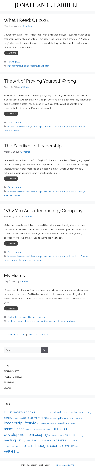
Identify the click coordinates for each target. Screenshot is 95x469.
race (55, 321)
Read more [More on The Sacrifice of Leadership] (11, 179)
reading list (43, 65)
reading (33, 65)
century (11, 321)
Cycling (23, 317)
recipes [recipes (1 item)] (24, 441)
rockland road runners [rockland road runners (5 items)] (39, 440)
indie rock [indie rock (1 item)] (78, 418)
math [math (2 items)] (73, 424)
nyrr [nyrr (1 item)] (50, 429)
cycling (19, 321)
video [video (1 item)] (18, 452)
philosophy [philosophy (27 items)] (38, 434)
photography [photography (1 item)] (52, 435)
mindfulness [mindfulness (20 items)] (14, 429)
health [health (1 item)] (72, 418)
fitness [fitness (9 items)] (45, 417)
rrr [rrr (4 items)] (54, 440)
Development (14, 122)
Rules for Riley (13, 376)
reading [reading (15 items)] (77, 435)
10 (30, 334)
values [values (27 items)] (9, 451)
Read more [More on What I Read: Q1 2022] (11, 53)
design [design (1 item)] (20, 418)
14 (37, 334)
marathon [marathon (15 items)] (62, 423)
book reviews (14, 65)
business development (18, 126)
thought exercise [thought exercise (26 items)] (49, 445)
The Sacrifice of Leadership (33, 145)
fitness (27, 321)
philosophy (72, 126)
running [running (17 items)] (62, 440)
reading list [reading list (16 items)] (12, 440)
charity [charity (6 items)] (8, 417)
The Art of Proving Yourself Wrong (40, 81)
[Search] (44, 350)
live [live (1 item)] (38, 424)
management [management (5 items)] (47, 423)
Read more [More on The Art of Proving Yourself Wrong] (11, 114)
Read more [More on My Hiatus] (11, 308)
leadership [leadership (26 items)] (13, 423)
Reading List (13, 61)
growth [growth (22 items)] (64, 417)
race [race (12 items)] (68, 435)
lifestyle (48, 321)
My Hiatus (14, 275)
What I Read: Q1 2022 (26, 20)
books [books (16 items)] (30, 412)
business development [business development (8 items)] (70, 412)
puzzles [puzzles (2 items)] (61, 435)
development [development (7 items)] (31, 417)
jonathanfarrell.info (65, 465)
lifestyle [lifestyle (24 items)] (29, 423)
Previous (9, 334)
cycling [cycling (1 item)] (15, 418)
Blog (7, 388)
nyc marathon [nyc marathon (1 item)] (44, 429)
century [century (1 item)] (88, 413)
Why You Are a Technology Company (43, 210)
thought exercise (27, 260)
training (61, 321)
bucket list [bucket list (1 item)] (51, 413)
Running (32, 317)
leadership (36, 126)
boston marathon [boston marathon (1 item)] (41, 413)
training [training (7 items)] (70, 446)
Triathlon (41, 317)
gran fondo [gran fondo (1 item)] (53, 418)
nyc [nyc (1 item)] (37, 429)
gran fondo (37, 321)
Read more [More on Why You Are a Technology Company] (11, 243)
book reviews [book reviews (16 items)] (14, 412)
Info (6, 365)
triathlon (71, 321)
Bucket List (13, 317)
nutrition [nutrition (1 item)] (33, 429)
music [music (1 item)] (27, 429)
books (25, 65)
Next (44, 334)
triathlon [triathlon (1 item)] (78, 446)
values (17, 130)
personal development (54, 126)
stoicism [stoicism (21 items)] (28, 445)
